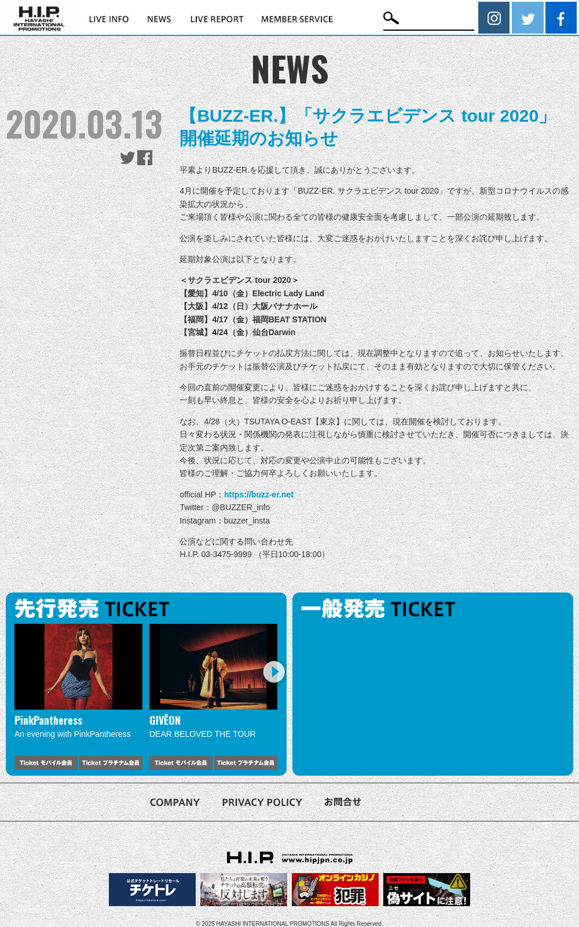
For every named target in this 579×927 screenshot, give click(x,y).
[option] (78, 696)
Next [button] (274, 672)
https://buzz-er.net (259, 494)
